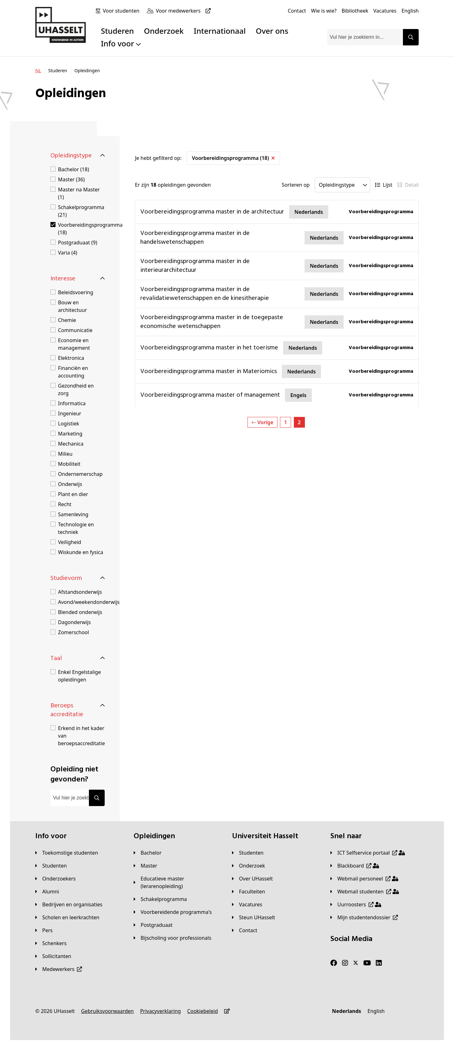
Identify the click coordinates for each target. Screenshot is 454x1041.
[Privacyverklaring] (160, 1011)
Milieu (65, 453)
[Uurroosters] (355, 904)
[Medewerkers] (58, 969)
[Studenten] (51, 865)
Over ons (272, 31)
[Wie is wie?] (324, 11)
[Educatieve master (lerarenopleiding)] (178, 882)
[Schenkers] (51, 943)
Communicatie (75, 330)
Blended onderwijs (80, 612)
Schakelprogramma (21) (81, 211)
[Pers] (44, 930)
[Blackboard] (354, 865)
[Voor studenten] (122, 11)
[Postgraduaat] (153, 925)
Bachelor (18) (73, 169)
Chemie (67, 320)
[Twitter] (355, 963)
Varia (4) (67, 252)
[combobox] (365, 37)
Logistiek (68, 423)
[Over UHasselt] (252, 878)
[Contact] (297, 11)
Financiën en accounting (73, 372)
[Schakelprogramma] (160, 899)
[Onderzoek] (248, 865)
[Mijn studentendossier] (364, 917)
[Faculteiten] (248, 891)
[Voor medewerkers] (184, 11)
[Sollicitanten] (53, 956)
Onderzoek (164, 31)
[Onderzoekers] (55, 878)
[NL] (38, 70)
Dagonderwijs (74, 622)
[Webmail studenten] (364, 891)
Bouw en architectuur (72, 306)
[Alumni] (47, 891)
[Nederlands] (346, 1011)
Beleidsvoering (75, 292)
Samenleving (73, 514)
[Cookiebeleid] (202, 1011)
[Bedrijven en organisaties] (68, 904)
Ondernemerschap (80, 474)
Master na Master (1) (79, 193)
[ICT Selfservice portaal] (367, 853)
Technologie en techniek (76, 528)
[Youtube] (367, 963)
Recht (64, 504)
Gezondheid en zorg (76, 389)
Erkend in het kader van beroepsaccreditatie (81, 736)
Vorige (262, 422)
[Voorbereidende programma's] (173, 912)
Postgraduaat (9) (77, 242)
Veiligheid (69, 542)
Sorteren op (296, 184)
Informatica (72, 403)
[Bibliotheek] (354, 11)
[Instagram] (345, 963)
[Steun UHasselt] (253, 917)
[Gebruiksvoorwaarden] (107, 1011)
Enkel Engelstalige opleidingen (79, 676)
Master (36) (71, 179)
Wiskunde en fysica (80, 552)
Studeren (117, 31)
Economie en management (74, 344)
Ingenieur (69, 413)
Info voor (121, 43)
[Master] (145, 865)
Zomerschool (73, 632)
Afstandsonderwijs (80, 591)
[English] (410, 11)
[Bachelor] (147, 853)
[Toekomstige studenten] (66, 853)
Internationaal (220, 31)
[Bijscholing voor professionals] (172, 938)
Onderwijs (70, 484)
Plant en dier (73, 494)
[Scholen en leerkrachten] (67, 917)
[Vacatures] (385, 11)
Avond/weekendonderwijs (88, 602)
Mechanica (71, 443)
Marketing (70, 433)
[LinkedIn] (379, 963)
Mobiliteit (69, 463)
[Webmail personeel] (364, 878)
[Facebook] (333, 963)
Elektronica (71, 357)
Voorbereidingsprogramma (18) (90, 228)
